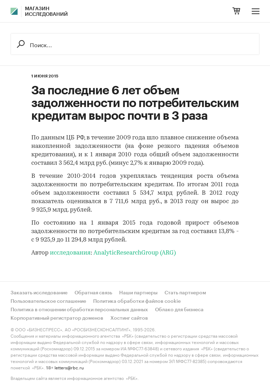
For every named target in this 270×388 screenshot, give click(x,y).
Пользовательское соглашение (48, 301)
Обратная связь (93, 292)
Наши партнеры (138, 292)
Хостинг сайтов (129, 318)
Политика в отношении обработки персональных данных (79, 309)
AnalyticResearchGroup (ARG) (135, 253)
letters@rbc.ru (69, 367)
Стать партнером (185, 292)
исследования (70, 253)
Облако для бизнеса (179, 309)
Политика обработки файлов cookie (137, 301)
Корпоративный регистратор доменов (57, 318)
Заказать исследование (39, 292)
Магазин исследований (46, 11)
